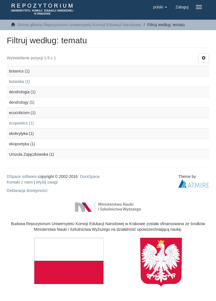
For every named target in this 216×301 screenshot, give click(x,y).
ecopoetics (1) (21, 123)
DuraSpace (90, 176)
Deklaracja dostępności (27, 190)
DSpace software (22, 176)
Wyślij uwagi (47, 182)
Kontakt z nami (20, 182)
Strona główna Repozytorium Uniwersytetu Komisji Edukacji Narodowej (79, 24)
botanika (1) (19, 81)
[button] (160, 7)
